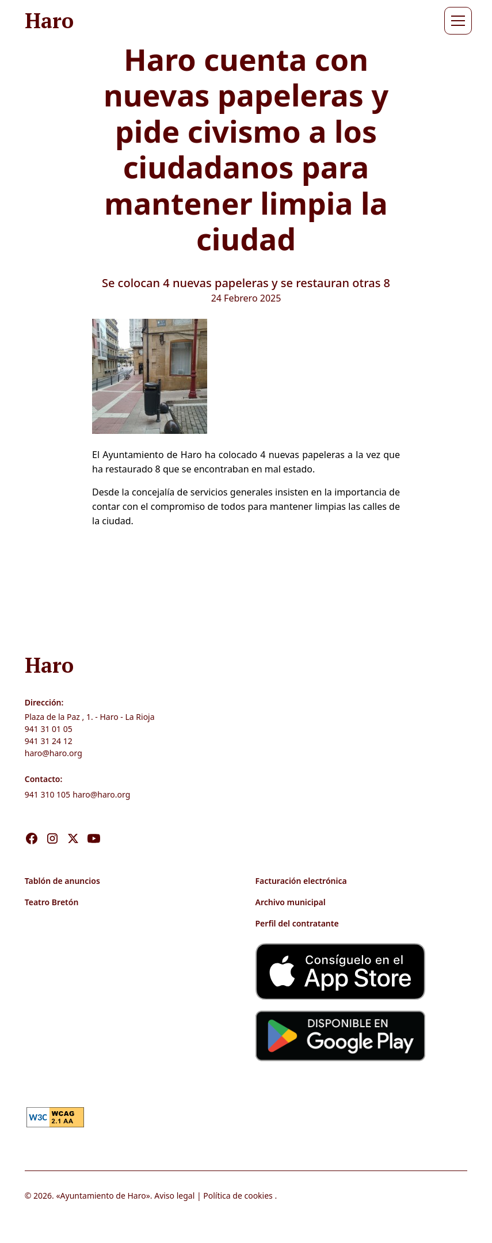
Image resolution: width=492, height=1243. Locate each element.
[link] (55, 1116)
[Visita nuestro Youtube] (94, 826)
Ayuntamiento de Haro (103, 1195)
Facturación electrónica (301, 880)
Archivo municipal (290, 902)
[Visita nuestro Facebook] (32, 826)
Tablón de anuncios (62, 880)
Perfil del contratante (297, 923)
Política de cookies (238, 1195)
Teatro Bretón (52, 902)
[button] (455, 21)
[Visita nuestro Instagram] (52, 826)
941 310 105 (47, 794)
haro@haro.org (53, 753)
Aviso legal (174, 1195)
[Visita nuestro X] (73, 826)
